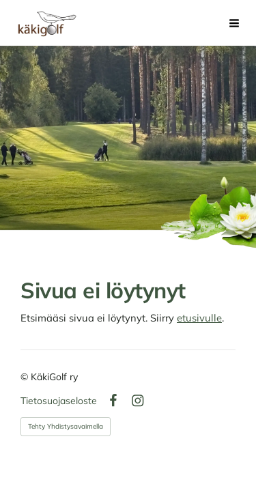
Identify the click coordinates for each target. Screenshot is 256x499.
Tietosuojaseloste (58, 400)
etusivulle (199, 317)
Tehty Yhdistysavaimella (65, 426)
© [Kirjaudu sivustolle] (25, 377)
